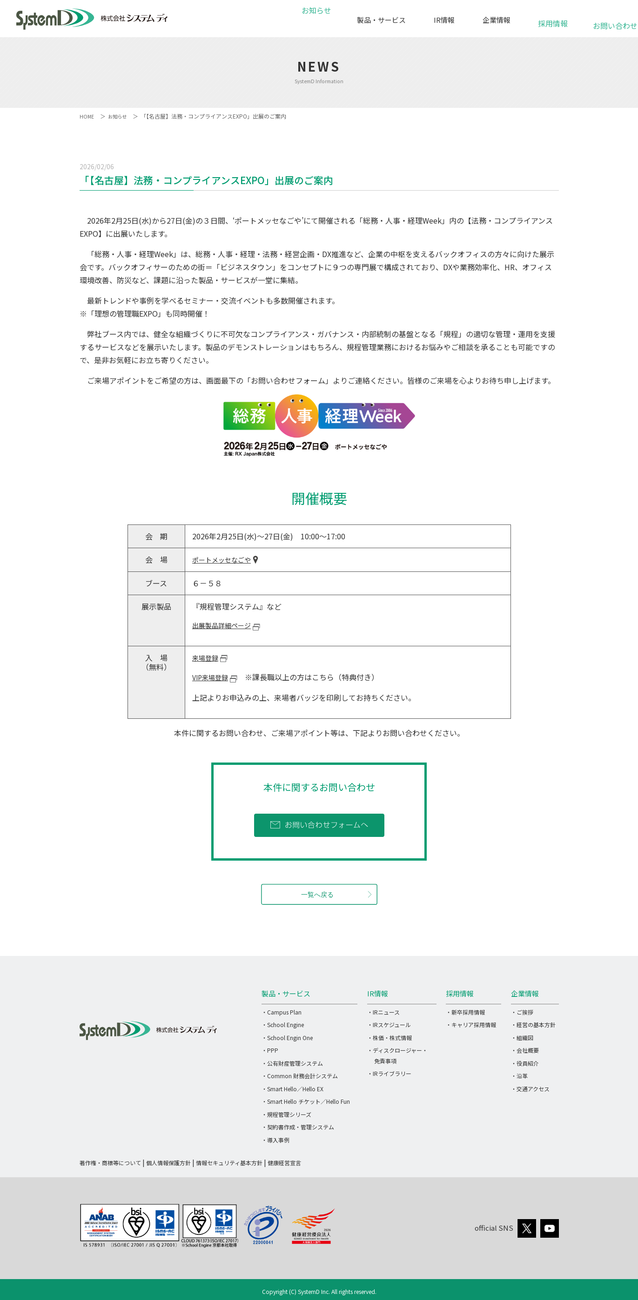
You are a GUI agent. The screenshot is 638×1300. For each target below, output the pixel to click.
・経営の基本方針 (533, 1024)
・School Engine (283, 1024)
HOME (87, 116)
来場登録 (207, 657)
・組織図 (522, 1037)
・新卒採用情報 (465, 1011)
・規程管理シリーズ (286, 1114)
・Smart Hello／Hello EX (292, 1088)
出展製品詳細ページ (225, 624)
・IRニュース (383, 1011)
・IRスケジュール (389, 1024)
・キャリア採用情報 (471, 1024)
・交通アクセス (530, 1088)
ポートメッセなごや (225, 559)
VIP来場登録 (212, 676)
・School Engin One (287, 1037)
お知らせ (315, 20)
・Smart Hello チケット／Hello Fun (306, 1101)
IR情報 (444, 20)
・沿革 (519, 1075)
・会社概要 (525, 1050)
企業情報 (496, 20)
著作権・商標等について (110, 1162)
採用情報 (553, 18)
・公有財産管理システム (292, 1063)
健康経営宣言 (284, 1162)
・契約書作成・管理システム (298, 1126)
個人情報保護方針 (168, 1162)
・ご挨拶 (522, 1011)
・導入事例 (275, 1139)
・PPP (270, 1050)
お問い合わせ (610, 21)
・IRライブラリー (389, 1073)
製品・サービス (381, 20)
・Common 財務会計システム (300, 1075)
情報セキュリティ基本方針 (229, 1162)
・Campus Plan (282, 1011)
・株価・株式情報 (389, 1037)
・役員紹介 (525, 1063)
